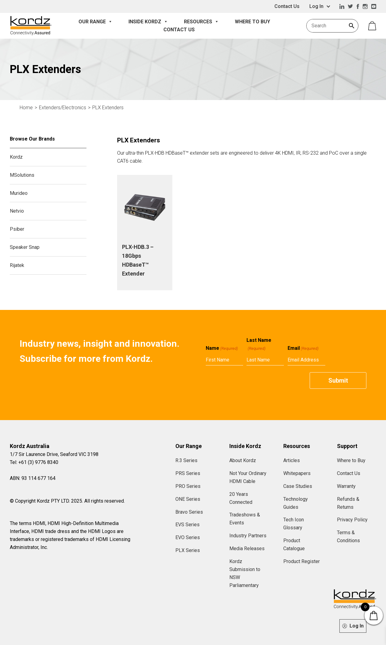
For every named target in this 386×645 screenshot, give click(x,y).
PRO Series (188, 486)
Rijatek (17, 265)
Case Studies (297, 486)
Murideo (19, 193)
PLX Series (187, 550)
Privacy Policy (352, 520)
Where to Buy (252, 22)
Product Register (301, 561)
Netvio (17, 211)
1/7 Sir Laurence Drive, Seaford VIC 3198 (54, 454)
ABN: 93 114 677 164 (32, 478)
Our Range (95, 22)
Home (26, 107)
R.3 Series (186, 460)
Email (303, 348)
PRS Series (187, 473)
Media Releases (247, 548)
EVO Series (187, 537)
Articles (291, 460)
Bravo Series (189, 512)
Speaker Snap (25, 247)
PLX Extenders (108, 107)
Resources (201, 22)
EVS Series (187, 524)
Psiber (17, 229)
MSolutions (22, 175)
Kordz (16, 157)
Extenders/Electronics (62, 107)
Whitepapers (297, 473)
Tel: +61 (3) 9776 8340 (34, 462)
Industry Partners (247, 536)
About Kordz (242, 460)
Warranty (346, 486)
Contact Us (287, 6)
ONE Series (187, 499)
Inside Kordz (148, 22)
